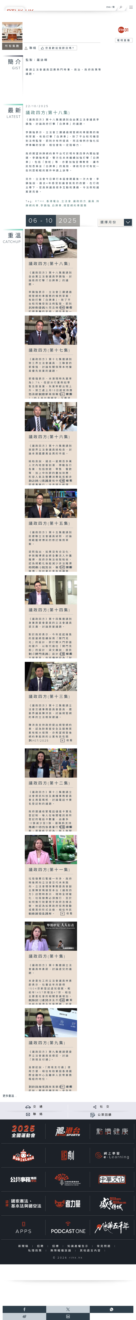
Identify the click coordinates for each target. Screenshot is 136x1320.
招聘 (41, 1246)
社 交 (105, 1107)
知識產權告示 (78, 1246)
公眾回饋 (105, 1115)
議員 (91, 201)
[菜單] (131, 6)
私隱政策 (36, 1250)
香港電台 (53, 201)
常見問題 (105, 1246)
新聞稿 (24, 1246)
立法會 (66, 201)
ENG (108, 7)
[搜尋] (121, 6)
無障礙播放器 (61, 1250)
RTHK (40, 201)
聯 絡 (38, 1114)
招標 (56, 1246)
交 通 (38, 1107)
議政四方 (80, 201)
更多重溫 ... (10, 1096)
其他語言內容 (91, 1250)
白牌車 (57, 205)
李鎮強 (46, 205)
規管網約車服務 (75, 205)
